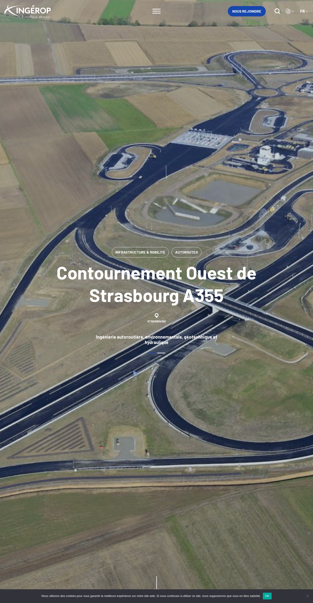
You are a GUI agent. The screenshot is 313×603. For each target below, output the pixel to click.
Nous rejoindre (246, 11)
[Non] (307, 596)
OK (267, 596)
